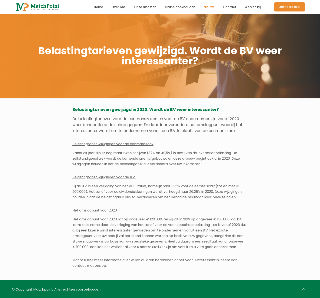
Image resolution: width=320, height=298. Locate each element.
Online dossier (289, 7)
